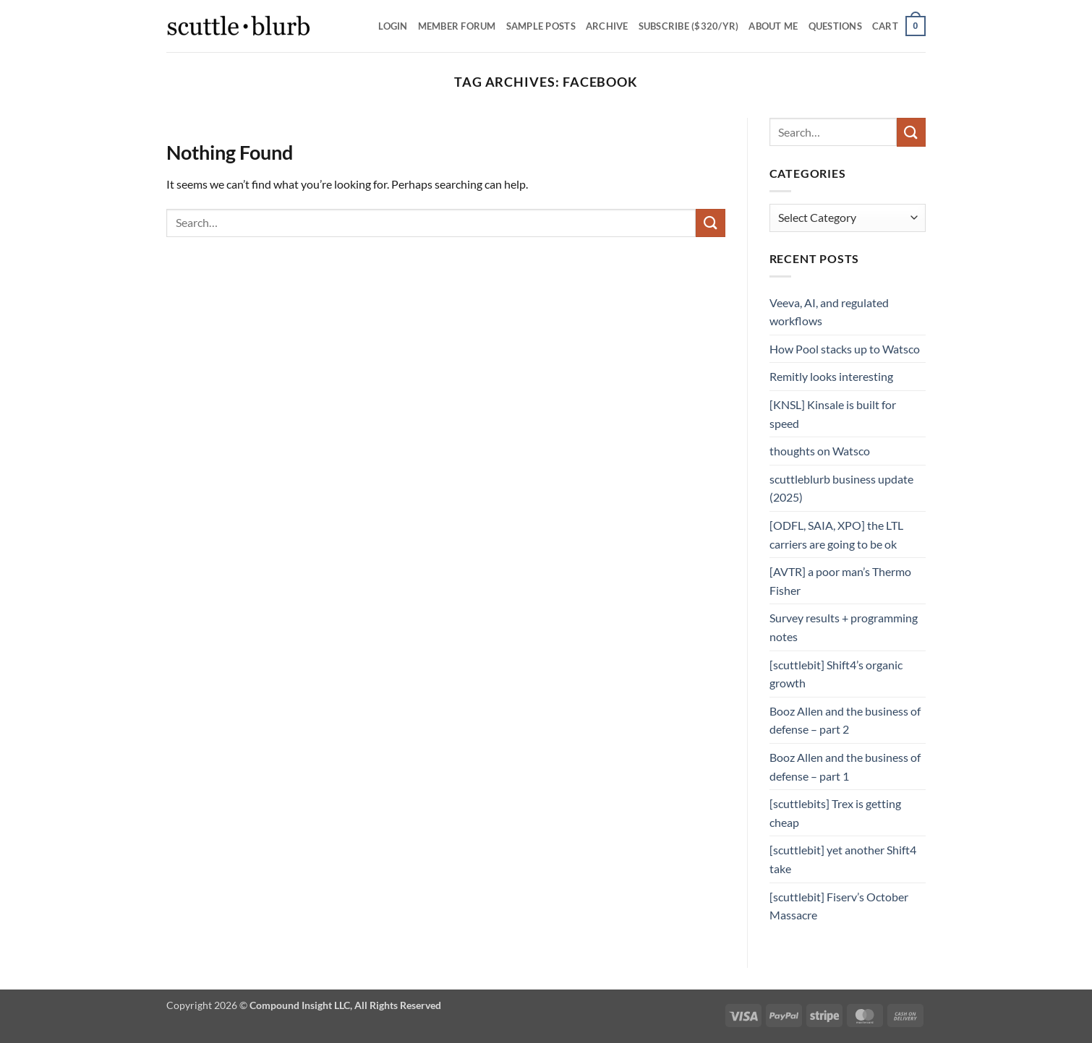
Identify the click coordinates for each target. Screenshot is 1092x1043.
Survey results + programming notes (843, 627)
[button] (899, 26)
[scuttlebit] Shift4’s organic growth (836, 674)
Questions (835, 26)
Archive (607, 26)
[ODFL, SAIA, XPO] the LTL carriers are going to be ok (836, 534)
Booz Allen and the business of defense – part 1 (845, 766)
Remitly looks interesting (831, 376)
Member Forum (457, 26)
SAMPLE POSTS (541, 26)
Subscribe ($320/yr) (689, 26)
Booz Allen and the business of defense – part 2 (845, 720)
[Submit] (710, 223)
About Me (773, 26)
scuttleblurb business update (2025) (841, 488)
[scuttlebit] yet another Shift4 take (842, 859)
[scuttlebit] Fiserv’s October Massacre (838, 906)
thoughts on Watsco (819, 451)
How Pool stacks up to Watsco (844, 349)
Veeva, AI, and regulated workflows (829, 312)
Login (392, 26)
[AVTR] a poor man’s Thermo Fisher (840, 581)
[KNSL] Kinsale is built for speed (832, 414)
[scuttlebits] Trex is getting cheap (835, 813)
